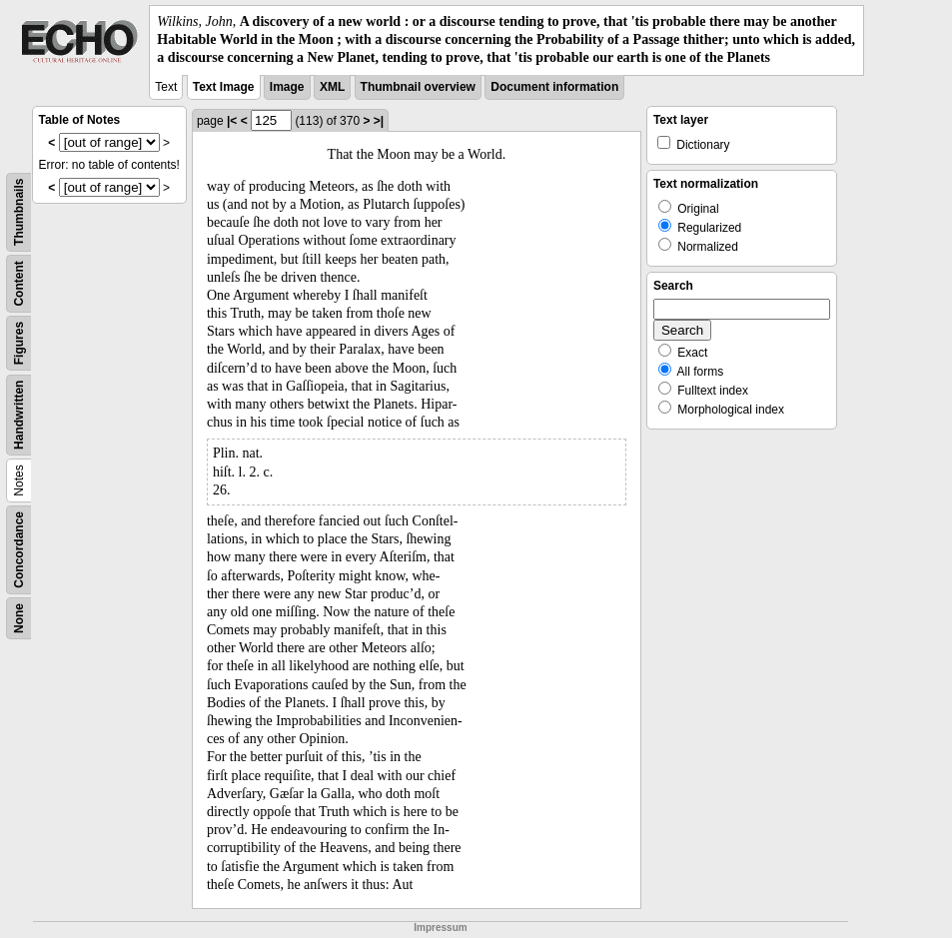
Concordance (19, 549)
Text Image (224, 87)
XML (332, 87)
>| (379, 121)
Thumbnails (19, 211)
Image (287, 87)
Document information (554, 87)
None (19, 618)
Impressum (440, 927)
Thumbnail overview (418, 87)
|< (232, 121)
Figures (19, 342)
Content (19, 283)
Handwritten (19, 414)
